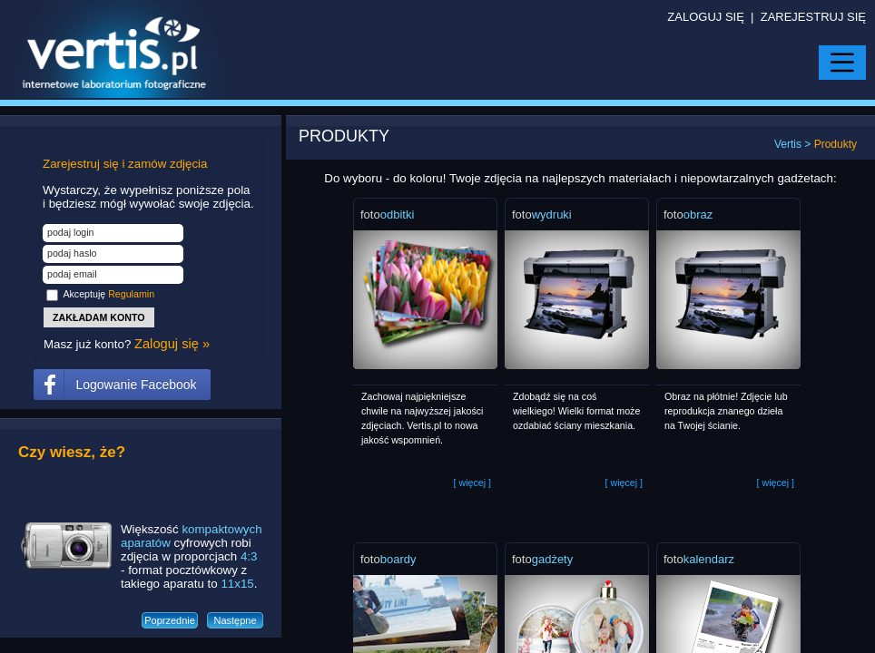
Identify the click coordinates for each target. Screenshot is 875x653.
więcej (472, 482)
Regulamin (131, 293)
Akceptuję (108, 293)
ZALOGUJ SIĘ (705, 17)
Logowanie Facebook (135, 384)
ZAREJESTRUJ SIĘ (813, 17)
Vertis (787, 144)
